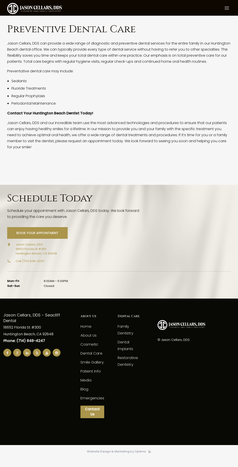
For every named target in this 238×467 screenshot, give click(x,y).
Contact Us (91, 420)
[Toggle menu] (227, 9)
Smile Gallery (91, 369)
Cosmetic (88, 352)
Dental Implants (130, 343)
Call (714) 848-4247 (30, 269)
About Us (88, 343)
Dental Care (90, 361)
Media (85, 387)
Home (85, 334)
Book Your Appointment (38, 240)
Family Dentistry (129, 334)
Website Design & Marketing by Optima (116, 460)
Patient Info (90, 378)
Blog (84, 396)
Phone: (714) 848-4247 (24, 348)
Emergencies (91, 405)
